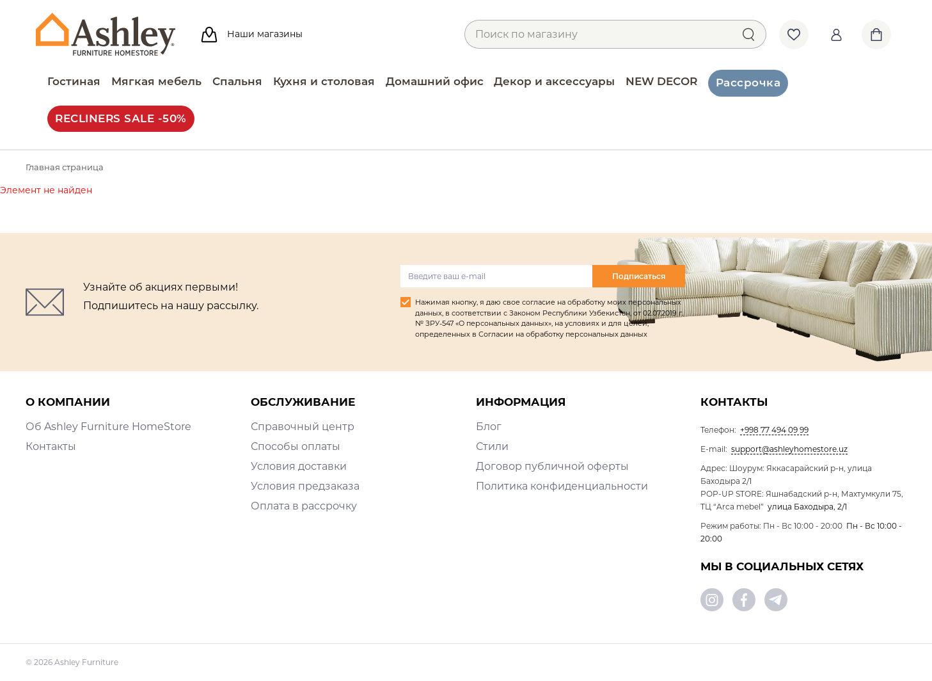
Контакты (51, 446)
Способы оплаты (295, 446)
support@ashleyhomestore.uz (789, 449)
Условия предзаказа (305, 486)
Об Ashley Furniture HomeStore (108, 427)
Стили (492, 446)
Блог (489, 427)
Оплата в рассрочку (304, 506)
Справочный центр (302, 427)
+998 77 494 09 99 (774, 430)
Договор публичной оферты (552, 466)
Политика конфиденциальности (562, 486)
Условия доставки (299, 466)
